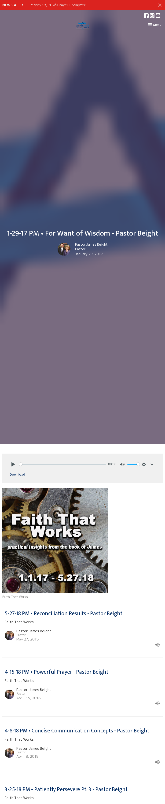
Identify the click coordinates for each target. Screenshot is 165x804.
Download (17, 474)
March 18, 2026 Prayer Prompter (58, 5)
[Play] (13, 464)
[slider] (62, 464)
